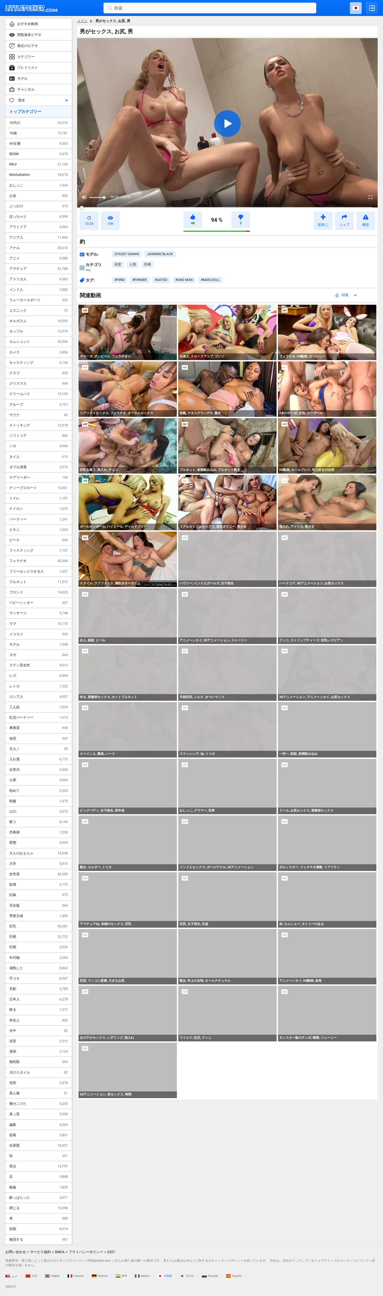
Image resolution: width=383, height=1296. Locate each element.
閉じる (38, 1208)
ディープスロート (38, 488)
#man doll (210, 280)
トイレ (38, 498)
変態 (38, 842)
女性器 (38, 874)
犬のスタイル (38, 1072)
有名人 (38, 1020)
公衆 (38, 780)
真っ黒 (38, 1114)
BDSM (38, 154)
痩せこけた (38, 1103)
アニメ (38, 258)
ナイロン (38, 508)
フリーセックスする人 (38, 571)
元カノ (38, 749)
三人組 (38, 707)
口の (38, 811)
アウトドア (38, 227)
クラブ (38, 373)
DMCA (60, 1252)
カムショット (38, 341)
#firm (119, 280)
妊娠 (38, 894)
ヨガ (38, 655)
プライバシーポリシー (86, 1252)
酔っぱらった (38, 1197)
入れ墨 (38, 759)
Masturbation (38, 174)
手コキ (38, 978)
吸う (38, 822)
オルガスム (38, 321)
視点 (38, 1166)
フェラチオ (38, 561)
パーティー (38, 519)
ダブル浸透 (38, 467)
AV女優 (38, 143)
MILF (38, 164)
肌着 (38, 1135)
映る (38, 1009)
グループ (38, 404)
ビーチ (38, 540)
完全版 (38, 905)
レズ (38, 675)
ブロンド (38, 592)
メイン (82, 21)
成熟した (38, 968)
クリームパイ (38, 394)
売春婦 (38, 832)
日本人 (38, 999)
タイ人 (38, 456)
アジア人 (38, 237)
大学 (38, 863)
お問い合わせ (15, 1252)
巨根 (38, 936)
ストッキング (38, 425)
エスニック (38, 310)
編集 (38, 1124)
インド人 (38, 289)
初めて (38, 790)
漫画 (38, 1051)
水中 (38, 1030)
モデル (38, 644)
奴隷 (38, 884)
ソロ (38, 446)
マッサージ (38, 613)
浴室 (38, 1041)
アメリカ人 (38, 279)
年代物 (38, 957)
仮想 (38, 738)
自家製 (38, 1145)
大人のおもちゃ (38, 853)
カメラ (38, 352)
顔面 (38, 1228)
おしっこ (38, 185)
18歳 (38, 133)
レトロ (38, 686)
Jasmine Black (160, 254)
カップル (38, 331)
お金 (38, 195)
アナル (38, 248)
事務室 (38, 728)
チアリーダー (38, 477)
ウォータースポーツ (38, 300)
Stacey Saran (126, 254)
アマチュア (38, 268)
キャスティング (38, 362)
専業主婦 (38, 916)
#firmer (139, 280)
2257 (111, 1252)
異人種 (38, 1093)
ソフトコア (38, 435)
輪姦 (38, 1187)
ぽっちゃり (38, 216)
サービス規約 (40, 1252)
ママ (38, 623)
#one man (184, 280)
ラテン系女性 (38, 665)
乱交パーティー (38, 717)
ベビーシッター (38, 602)
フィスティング (38, 550)
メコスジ (38, 634)
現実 (38, 1083)
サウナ (38, 415)
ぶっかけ (38, 206)
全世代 (38, 769)
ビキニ (38, 529)
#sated (161, 280)
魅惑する (38, 1239)
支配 (38, 989)
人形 (132, 264)
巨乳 (38, 926)
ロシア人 (38, 696)
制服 (38, 801)
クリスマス (38, 383)
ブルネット (38, 582)
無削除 (38, 1061)
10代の (38, 122)
